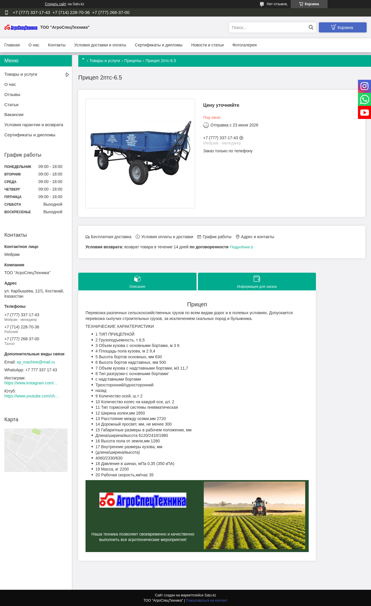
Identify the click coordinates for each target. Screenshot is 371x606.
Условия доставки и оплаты (100, 45)
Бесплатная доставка (111, 236)
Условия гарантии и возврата (33, 124)
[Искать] (311, 27)
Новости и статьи (207, 45)
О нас (33, 45)
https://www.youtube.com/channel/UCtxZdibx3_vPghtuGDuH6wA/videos (31, 396)
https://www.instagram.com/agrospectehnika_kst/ (31, 383)
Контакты (57, 45)
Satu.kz (210, 595)
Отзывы (12, 94)
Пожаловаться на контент (206, 600)
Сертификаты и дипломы (158, 45)
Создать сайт (55, 4)
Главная (12, 45)
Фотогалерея (244, 45)
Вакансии (13, 114)
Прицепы (132, 60)
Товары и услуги (104, 60)
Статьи (11, 104)
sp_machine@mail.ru (36, 362)
